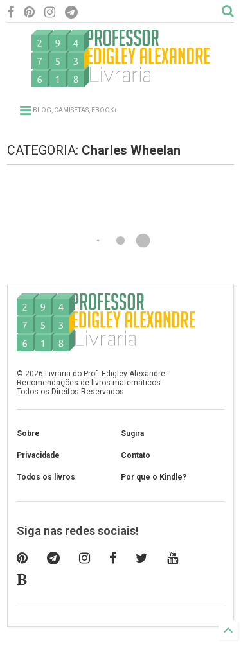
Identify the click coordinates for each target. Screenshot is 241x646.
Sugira (132, 433)
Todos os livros (46, 477)
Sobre (28, 433)
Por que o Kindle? (153, 477)
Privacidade (38, 455)
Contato (135, 455)
